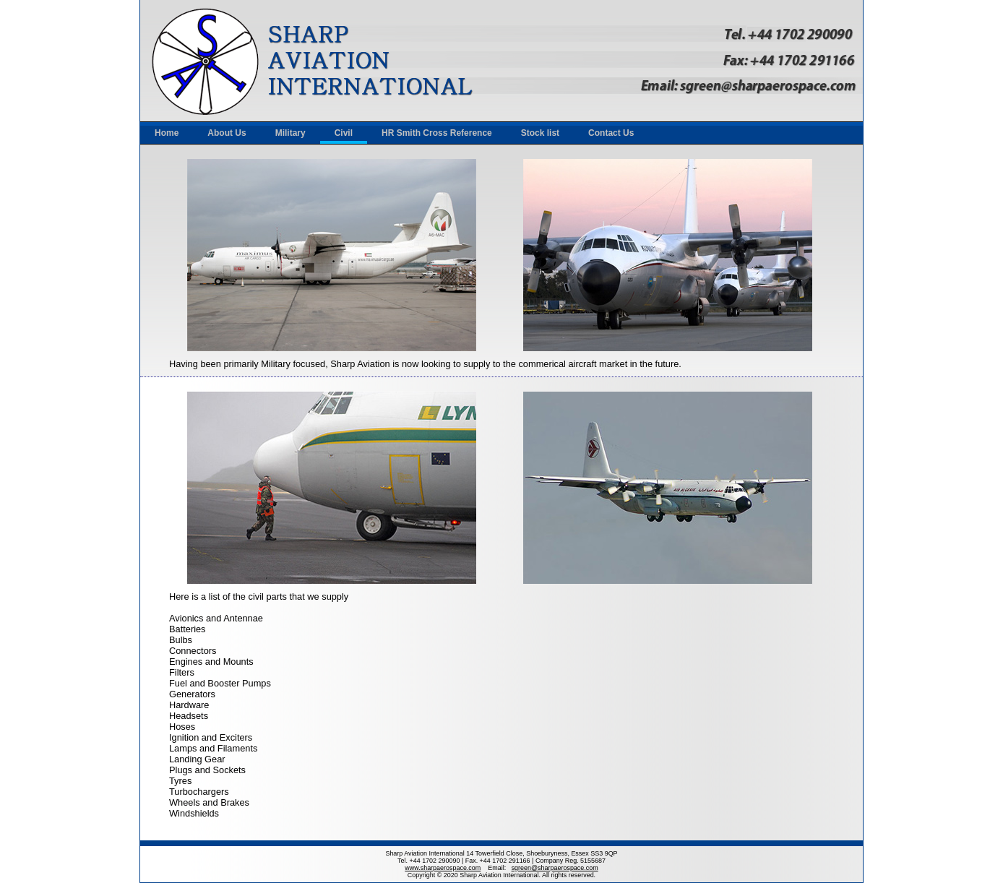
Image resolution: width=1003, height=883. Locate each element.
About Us (226, 133)
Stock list (540, 133)
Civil (344, 133)
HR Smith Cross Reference (437, 133)
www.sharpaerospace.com (443, 867)
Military (290, 133)
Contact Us (611, 133)
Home (166, 133)
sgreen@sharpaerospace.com (555, 867)
